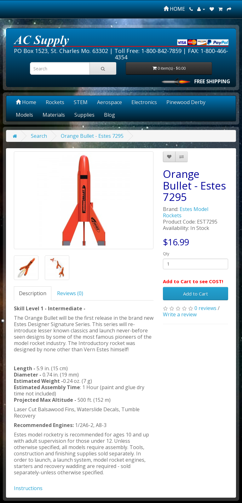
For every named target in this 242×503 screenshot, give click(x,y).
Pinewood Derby (185, 102)
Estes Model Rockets (185, 212)
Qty (166, 253)
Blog (109, 114)
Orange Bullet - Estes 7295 (92, 135)
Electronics (144, 102)
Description (32, 293)
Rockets (55, 102)
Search (39, 135)
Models (24, 114)
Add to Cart (195, 293)
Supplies (84, 114)
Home (26, 102)
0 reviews (205, 308)
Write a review (180, 314)
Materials (54, 114)
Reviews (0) (70, 293)
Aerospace (109, 102)
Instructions (28, 488)
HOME (174, 8)
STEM (81, 102)
